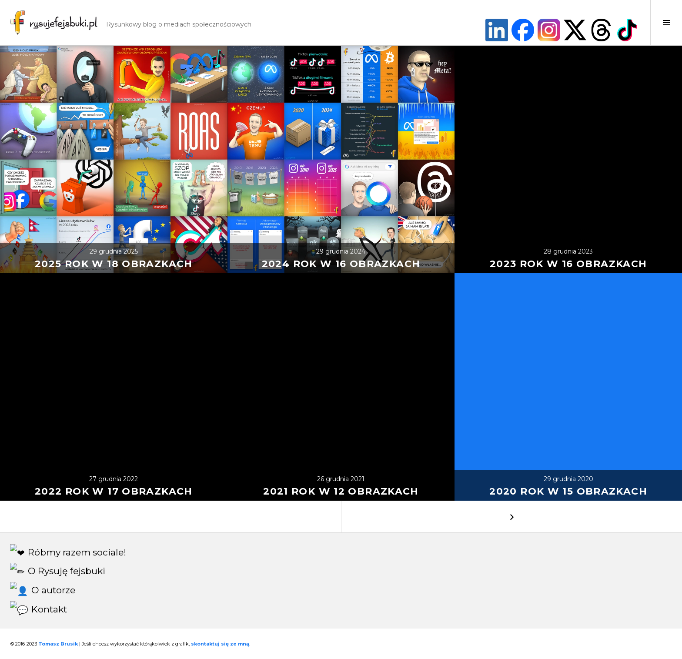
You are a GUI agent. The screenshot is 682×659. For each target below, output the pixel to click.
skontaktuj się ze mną (220, 644)
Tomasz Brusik (58, 644)
